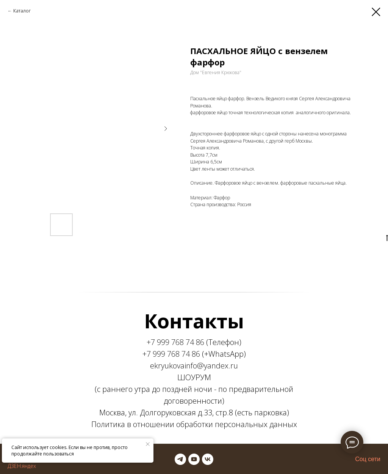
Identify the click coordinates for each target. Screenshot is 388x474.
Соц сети (367, 459)
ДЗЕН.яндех (22, 465)
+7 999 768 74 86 (175, 342)
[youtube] (194, 459)
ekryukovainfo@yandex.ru (194, 366)
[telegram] (180, 459)
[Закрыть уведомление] (148, 444)
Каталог (22, 11)
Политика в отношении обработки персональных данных (194, 424)
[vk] (207, 459)
